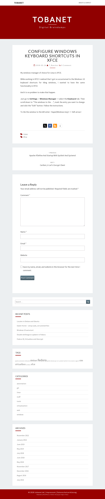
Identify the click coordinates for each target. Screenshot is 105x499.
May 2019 (20, 449)
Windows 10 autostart (25, 330)
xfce (25, 137)
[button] (45, 126)
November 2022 (23, 435)
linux (25, 134)
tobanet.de (39, 492)
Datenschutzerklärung (67, 492)
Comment (25, 195)
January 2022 (22, 440)
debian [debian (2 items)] (33, 360)
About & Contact (85, 3)
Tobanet (19, 2)
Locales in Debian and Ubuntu (28, 321)
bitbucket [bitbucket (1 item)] (27, 361)
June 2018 (20, 457)
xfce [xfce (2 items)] (33, 364)
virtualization (22, 406)
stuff (18, 397)
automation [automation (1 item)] (22, 361)
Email (23, 243)
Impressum (51, 492)
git (18, 388)
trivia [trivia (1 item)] (69, 361)
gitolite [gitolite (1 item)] (48, 361)
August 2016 (21, 475)
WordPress (46, 494)
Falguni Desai (65, 494)
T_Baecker (53, 65)
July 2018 (20, 453)
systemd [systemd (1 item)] (61, 361)
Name (23, 232)
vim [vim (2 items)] (81, 360)
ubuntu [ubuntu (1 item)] (73, 361)
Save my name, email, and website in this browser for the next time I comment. (51, 269)
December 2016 (23, 471)
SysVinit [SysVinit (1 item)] (66, 361)
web (18, 410)
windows (20, 414)
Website (23, 255)
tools (19, 401)
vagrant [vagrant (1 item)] (77, 361)
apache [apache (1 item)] (17, 361)
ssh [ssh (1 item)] (58, 361)
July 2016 (20, 480)
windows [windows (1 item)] (28, 364)
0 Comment (66, 65)
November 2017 (23, 466)
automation (21, 383)
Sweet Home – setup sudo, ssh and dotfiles (33, 326)
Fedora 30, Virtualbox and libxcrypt (30, 339)
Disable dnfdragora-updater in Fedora (31, 334)
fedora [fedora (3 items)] (42, 360)
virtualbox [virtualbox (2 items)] (20, 364)
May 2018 (20, 462)
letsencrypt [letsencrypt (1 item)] (53, 361)
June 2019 (20, 444)
